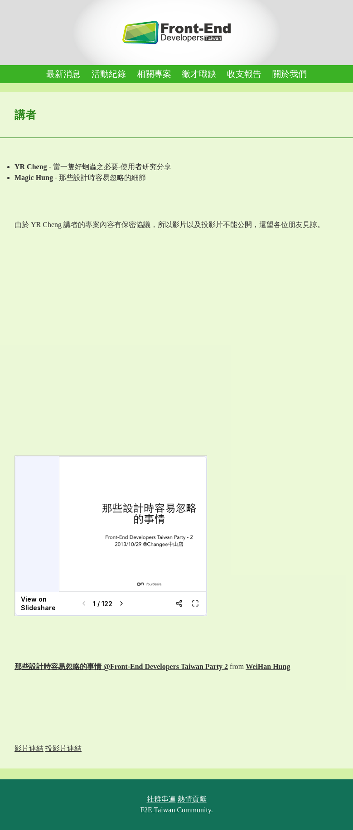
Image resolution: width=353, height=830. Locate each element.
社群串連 (161, 799)
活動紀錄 (109, 74)
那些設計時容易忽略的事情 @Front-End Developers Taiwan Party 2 (121, 666)
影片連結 (29, 748)
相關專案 (154, 74)
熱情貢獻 (192, 799)
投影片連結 (63, 748)
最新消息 (63, 74)
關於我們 (289, 74)
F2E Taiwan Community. (176, 810)
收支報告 (244, 74)
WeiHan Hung (268, 666)
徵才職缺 (199, 74)
